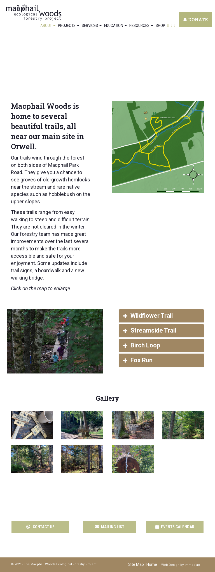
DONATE (195, 19)
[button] (161, 315)
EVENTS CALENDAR (174, 527)
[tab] (161, 315)
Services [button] (92, 25)
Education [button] (115, 25)
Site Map (136, 564)
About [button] (47, 25)
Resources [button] (141, 25)
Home (151, 564)
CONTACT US (40, 527)
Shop (160, 25)
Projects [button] (68, 25)
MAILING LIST (109, 527)
